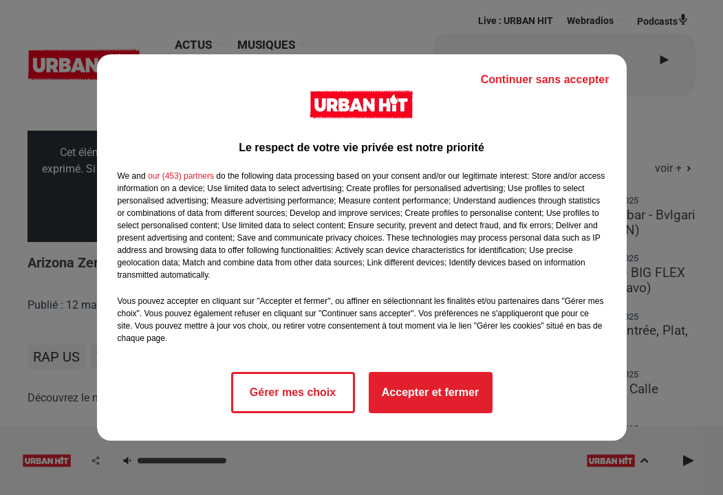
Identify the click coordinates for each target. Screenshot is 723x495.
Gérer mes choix (293, 392)
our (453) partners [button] (181, 176)
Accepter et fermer (430, 392)
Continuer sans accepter (545, 79)
